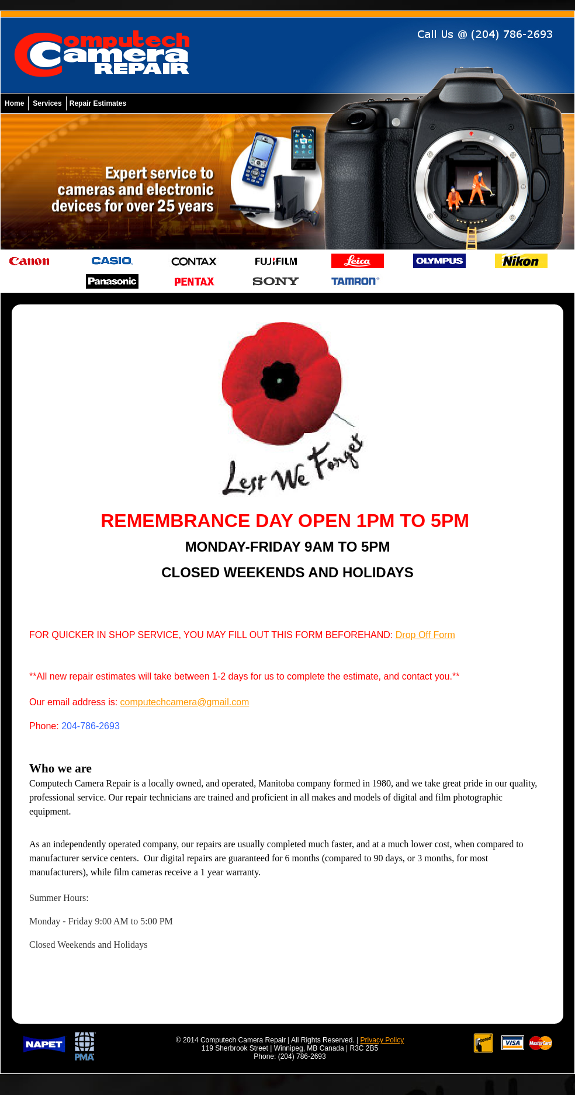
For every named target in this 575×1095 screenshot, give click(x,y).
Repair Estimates (98, 103)
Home (14, 103)
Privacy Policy (382, 1040)
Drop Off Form (425, 635)
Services (47, 103)
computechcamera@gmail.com (185, 702)
